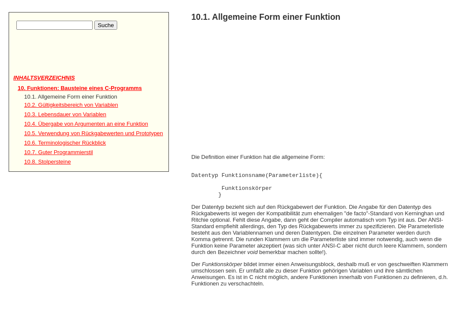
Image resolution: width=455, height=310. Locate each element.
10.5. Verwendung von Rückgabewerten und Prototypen (93, 133)
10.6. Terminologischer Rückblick (65, 143)
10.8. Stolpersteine (47, 161)
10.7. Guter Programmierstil (58, 152)
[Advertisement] (63, 61)
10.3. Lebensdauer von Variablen (65, 114)
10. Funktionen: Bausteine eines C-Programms (80, 88)
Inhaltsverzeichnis (44, 77)
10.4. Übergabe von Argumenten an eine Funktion (86, 124)
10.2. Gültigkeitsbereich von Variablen (71, 105)
